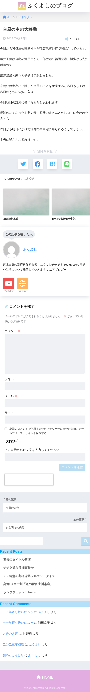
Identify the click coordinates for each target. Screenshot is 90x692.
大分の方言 (10, 633)
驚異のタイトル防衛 (17, 559)
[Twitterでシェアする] (23, 164)
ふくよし (44, 612)
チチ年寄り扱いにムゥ (18, 612)
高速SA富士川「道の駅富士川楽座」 (28, 584)
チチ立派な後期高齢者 (18, 567)
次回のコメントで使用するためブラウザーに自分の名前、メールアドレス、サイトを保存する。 (46, 431)
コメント (13, 331)
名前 (9, 379)
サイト (9, 412)
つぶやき (29, 178)
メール (11, 396)
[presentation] (29, 479)
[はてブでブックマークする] (52, 164)
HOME (45, 677)
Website (22, 291)
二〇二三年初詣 (13, 644)
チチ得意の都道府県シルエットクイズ (29, 576)
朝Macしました (13, 655)
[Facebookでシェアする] (38, 164)
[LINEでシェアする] (67, 164)
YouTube (8, 291)
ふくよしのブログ (45, 6)
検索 (85, 541)
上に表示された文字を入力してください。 (33, 449)
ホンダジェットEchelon (19, 592)
